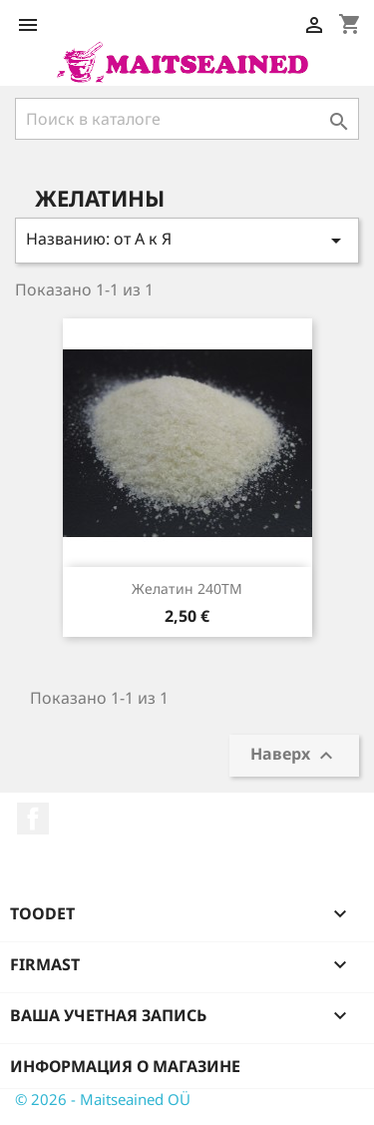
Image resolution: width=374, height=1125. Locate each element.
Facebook (33, 819)
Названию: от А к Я (187, 240)
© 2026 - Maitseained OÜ (102, 1099)
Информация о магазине (125, 1066)
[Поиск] (187, 119)
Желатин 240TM (187, 588)
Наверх (294, 756)
